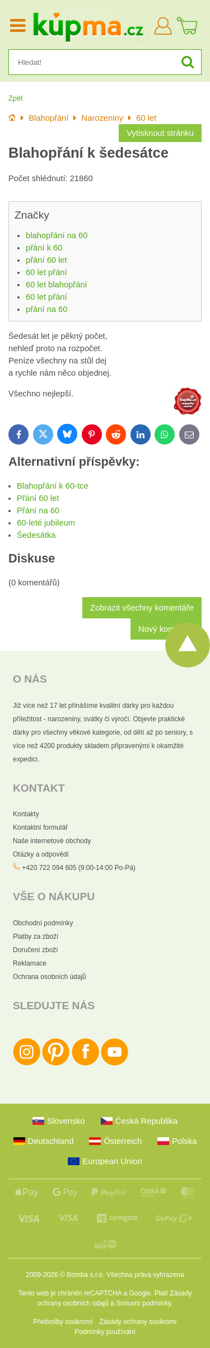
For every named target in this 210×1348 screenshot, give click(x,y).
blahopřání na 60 (56, 235)
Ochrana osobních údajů (49, 977)
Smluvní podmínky (143, 1303)
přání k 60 (44, 247)
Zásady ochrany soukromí (137, 1322)
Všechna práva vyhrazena (145, 1275)
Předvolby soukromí (62, 1322)
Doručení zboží (35, 950)
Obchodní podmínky (43, 923)
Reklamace (29, 963)
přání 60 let (46, 260)
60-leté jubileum (46, 522)
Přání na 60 (38, 510)
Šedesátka (36, 535)
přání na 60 (46, 309)
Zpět (15, 98)
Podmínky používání (105, 1332)
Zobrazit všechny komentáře (142, 607)
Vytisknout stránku (160, 133)
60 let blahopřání (56, 284)
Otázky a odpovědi (40, 854)
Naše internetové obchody (52, 841)
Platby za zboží (35, 936)
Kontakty (26, 814)
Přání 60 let (38, 498)
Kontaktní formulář (40, 827)
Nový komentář (166, 629)
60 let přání (46, 272)
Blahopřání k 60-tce (52, 485)
